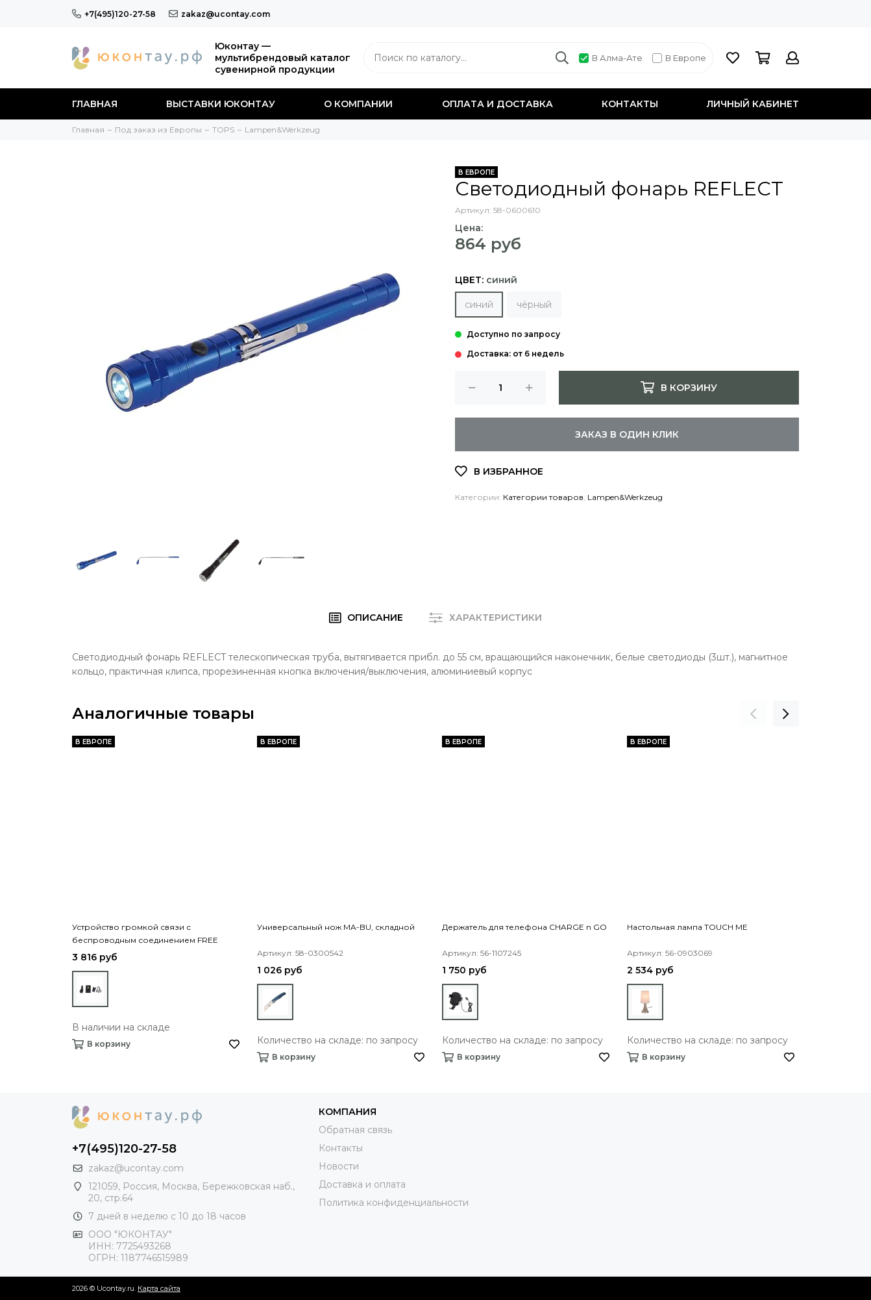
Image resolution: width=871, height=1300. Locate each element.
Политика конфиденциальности (394, 1202)
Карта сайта (159, 1288)
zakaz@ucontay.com (219, 14)
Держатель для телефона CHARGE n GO (524, 927)
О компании (358, 104)
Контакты (630, 104)
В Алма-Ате (611, 58)
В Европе (679, 58)
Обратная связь (355, 1130)
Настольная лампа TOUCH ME (687, 927)
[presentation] (754, 714)
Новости (339, 1166)
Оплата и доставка (497, 104)
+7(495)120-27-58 (114, 14)
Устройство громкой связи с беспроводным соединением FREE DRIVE (145, 934)
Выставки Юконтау (220, 104)
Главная (94, 104)
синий (479, 304)
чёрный (534, 304)
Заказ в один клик (627, 434)
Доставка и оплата (362, 1184)
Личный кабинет (753, 104)
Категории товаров (543, 497)
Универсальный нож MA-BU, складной (336, 927)
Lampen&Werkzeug (625, 497)
